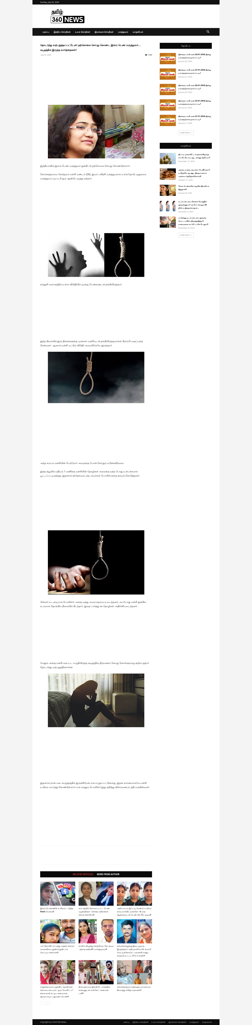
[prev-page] (42, 1003)
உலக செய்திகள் (82, 31)
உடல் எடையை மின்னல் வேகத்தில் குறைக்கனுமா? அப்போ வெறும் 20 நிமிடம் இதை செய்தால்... (192, 205)
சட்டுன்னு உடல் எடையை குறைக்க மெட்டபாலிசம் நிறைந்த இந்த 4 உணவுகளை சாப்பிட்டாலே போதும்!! (193, 221)
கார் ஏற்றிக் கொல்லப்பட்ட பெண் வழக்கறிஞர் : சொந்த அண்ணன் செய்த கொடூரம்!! (94, 911)
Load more (186, 132)
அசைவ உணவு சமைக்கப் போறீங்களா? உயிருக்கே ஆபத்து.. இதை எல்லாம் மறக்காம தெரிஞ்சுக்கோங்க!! (194, 173)
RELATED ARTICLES (83, 874)
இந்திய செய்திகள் (62, 31)
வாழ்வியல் (138, 31)
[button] (208, 32)
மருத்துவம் (123, 31)
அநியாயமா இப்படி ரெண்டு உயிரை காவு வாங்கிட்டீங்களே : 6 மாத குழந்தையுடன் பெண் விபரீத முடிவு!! (134, 911)
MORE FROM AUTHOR (108, 874)
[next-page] (47, 1003)
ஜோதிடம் (185, 46)
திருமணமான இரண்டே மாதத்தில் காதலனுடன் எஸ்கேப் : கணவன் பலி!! (94, 990)
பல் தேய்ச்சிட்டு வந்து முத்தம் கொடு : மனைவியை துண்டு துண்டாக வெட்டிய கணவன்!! (57, 949)
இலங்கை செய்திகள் (104, 31)
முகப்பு (45, 31)
